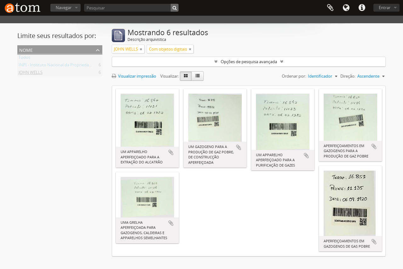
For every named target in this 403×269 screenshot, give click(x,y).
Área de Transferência (330, 8)
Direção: (347, 76)
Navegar (63, 7)
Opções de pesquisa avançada (249, 61)
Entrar (384, 7)
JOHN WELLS (31, 73)
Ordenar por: (294, 76)
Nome (26, 49)
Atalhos (362, 8)
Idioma (346, 8)
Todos (24, 58)
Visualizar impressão (134, 76)
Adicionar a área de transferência (171, 152)
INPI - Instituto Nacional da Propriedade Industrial (65, 66)
